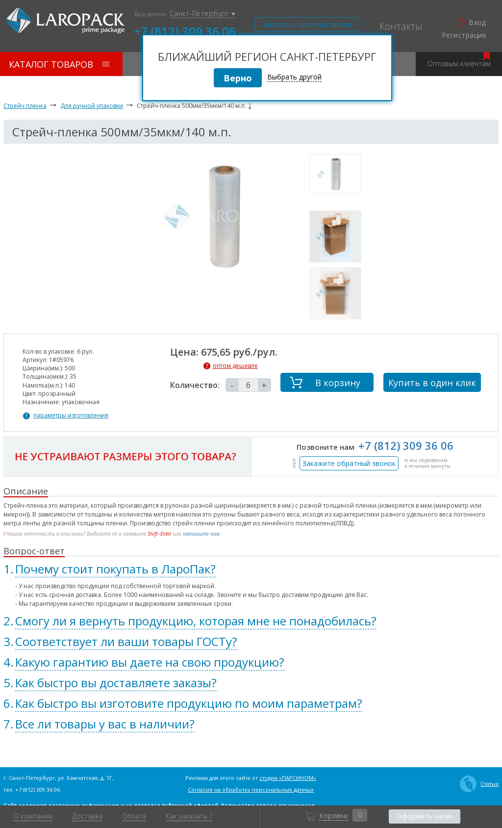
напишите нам (201, 533)
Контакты (401, 26)
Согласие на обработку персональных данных (251, 789)
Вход (471, 22)
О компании (32, 816)
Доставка (87, 816)
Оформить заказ (424, 816)
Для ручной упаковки (91, 106)
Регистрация (464, 35)
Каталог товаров (59, 64)
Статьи (479, 784)
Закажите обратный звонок (349, 463)
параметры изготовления (70, 415)
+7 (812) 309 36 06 (185, 30)
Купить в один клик (432, 382)
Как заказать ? (189, 816)
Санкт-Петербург (202, 14)
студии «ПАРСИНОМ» (287, 777)
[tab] (251, 569)
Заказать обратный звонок (307, 24)
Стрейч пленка (25, 106)
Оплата (134, 816)
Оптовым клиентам (459, 60)
